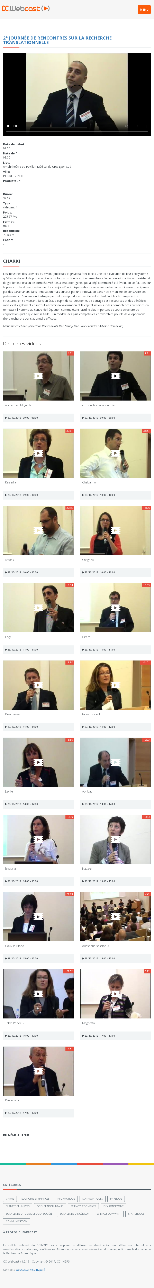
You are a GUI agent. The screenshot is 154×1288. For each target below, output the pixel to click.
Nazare (87, 869)
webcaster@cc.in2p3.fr (30, 1269)
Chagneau (88, 560)
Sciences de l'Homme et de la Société (29, 1213)
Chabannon (90, 482)
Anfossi (10, 560)
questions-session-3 (95, 946)
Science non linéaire (50, 1206)
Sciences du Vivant (109, 1213)
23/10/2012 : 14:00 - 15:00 (21, 881)
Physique (116, 1198)
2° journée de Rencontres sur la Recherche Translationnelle (57, 40)
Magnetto (88, 1023)
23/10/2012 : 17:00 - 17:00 (98, 1035)
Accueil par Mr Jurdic (18, 405)
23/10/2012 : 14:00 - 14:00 (21, 804)
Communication (16, 1221)
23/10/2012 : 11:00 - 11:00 (21, 649)
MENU (144, 9)
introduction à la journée (98, 405)
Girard (86, 637)
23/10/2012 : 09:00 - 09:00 (21, 417)
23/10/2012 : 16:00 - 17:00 (21, 1035)
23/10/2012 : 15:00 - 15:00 (98, 881)
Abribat (87, 791)
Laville (9, 791)
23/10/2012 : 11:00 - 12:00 (98, 727)
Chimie (10, 1198)
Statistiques (136, 1213)
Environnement (113, 1206)
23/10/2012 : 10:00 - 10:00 (98, 495)
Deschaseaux (14, 714)
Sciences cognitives (83, 1206)
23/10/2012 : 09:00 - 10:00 (21, 495)
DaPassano (12, 1100)
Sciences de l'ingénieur (74, 1213)
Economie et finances (35, 1198)
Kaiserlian (11, 482)
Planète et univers (17, 1206)
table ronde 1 (91, 714)
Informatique (66, 1198)
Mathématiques (92, 1198)
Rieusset (10, 869)
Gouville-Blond (14, 946)
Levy (8, 637)
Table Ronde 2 (14, 1023)
